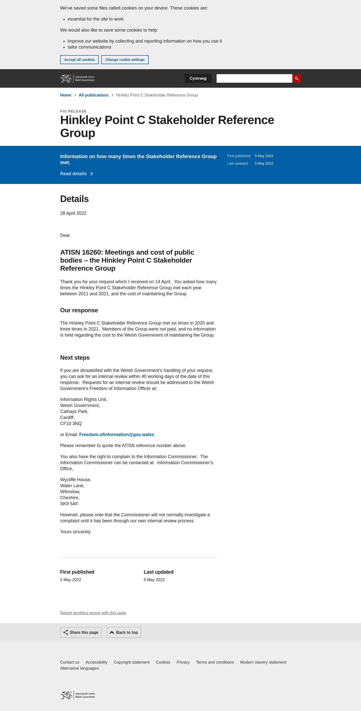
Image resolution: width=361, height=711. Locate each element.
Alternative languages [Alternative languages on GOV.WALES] (79, 668)
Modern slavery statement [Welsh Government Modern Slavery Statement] (263, 662)
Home (65, 95)
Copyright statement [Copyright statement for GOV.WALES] (132, 662)
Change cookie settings (125, 60)
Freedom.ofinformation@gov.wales (116, 434)
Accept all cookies (79, 60)
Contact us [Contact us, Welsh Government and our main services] (69, 662)
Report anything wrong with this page (93, 613)
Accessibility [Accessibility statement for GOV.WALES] (96, 662)
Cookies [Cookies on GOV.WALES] (163, 662)
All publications (94, 95)
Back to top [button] (127, 632)
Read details (74, 173)
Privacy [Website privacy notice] (183, 662)
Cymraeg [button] (198, 78)
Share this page (84, 632)
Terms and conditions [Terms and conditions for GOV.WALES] (215, 662)
